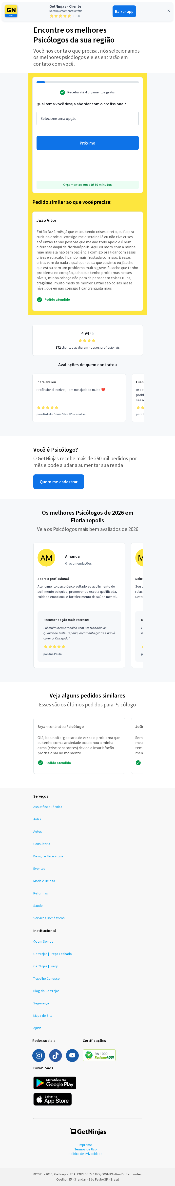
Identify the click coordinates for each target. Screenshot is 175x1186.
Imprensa (86, 1145)
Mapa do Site (43, 1015)
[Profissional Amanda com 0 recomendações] (79, 605)
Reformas (40, 893)
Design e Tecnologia (48, 856)
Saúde (38, 905)
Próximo (87, 143)
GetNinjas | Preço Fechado (52, 954)
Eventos (39, 868)
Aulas (37, 819)
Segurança (41, 1003)
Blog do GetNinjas (46, 991)
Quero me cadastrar (59, 482)
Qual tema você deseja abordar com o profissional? (81, 103)
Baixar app (124, 11)
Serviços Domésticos (49, 918)
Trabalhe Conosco (46, 978)
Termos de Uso (86, 1149)
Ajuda (37, 1028)
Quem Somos (43, 941)
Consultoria (41, 844)
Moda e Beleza (44, 881)
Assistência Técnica (47, 807)
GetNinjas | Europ (45, 966)
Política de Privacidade (85, 1153)
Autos (37, 831)
